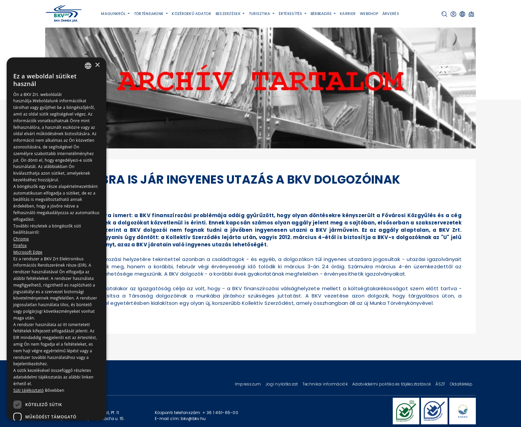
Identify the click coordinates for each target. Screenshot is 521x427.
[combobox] (88, 65)
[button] (444, 14)
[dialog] (56, 238)
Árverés (390, 13)
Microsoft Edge (28, 252)
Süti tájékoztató (28, 390)
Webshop (369, 13)
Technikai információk (325, 384)
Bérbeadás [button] (322, 13)
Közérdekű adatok (191, 13)
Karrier (348, 13)
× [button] (97, 65)
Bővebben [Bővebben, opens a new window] (54, 390)
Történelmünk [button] (149, 13)
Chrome (21, 239)
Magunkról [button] (114, 13)
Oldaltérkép (461, 384)
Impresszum (248, 384)
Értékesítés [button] (291, 13)
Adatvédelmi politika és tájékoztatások (392, 384)
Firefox (20, 245)
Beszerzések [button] (229, 13)
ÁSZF (440, 384)
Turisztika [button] (260, 13)
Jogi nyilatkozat (282, 384)
